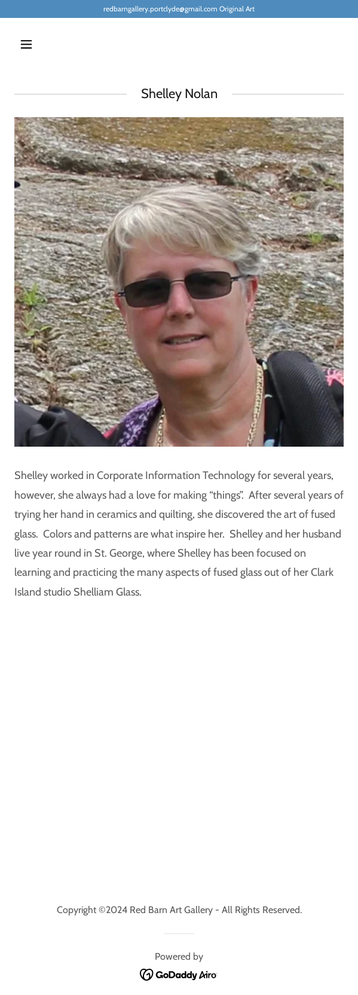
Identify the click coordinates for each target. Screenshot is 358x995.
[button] (52, 44)
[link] (179, 973)
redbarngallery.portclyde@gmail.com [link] (160, 8)
